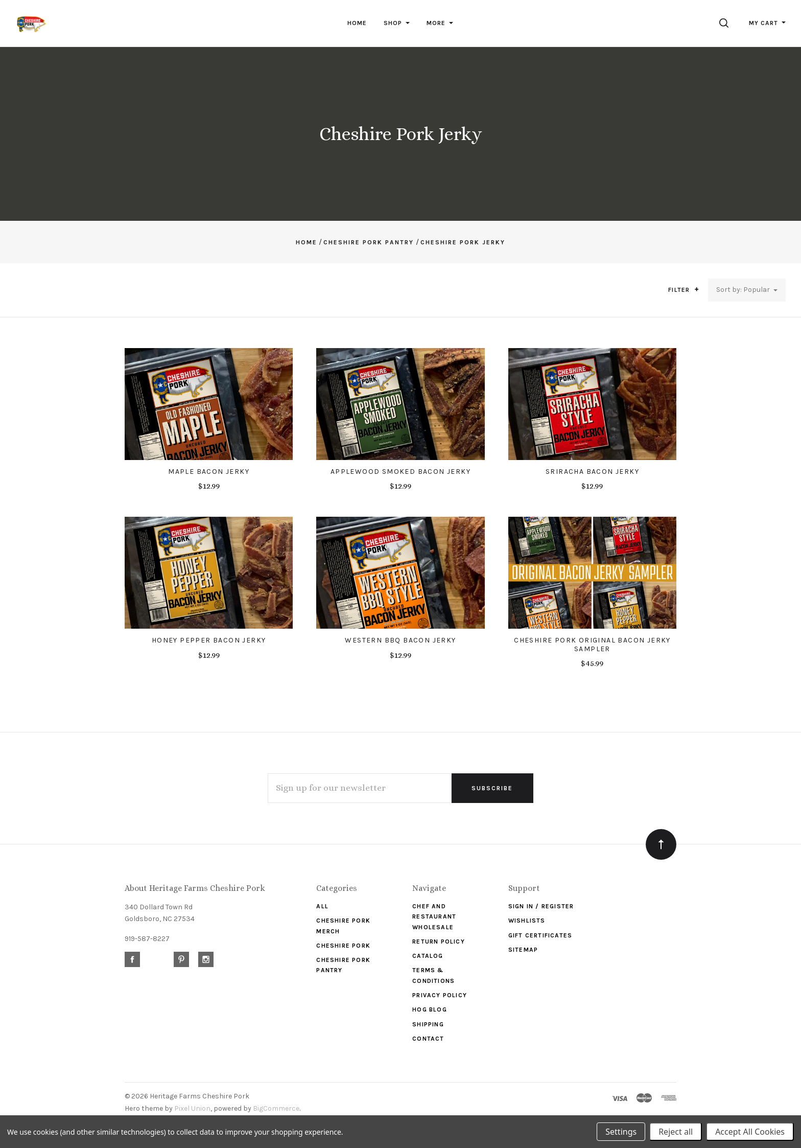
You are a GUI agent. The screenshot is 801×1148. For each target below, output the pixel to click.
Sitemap (523, 949)
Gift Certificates (540, 935)
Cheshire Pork (343, 945)
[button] (696, 289)
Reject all (675, 1131)
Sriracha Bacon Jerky (592, 471)
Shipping (428, 1024)
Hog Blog (429, 1009)
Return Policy (438, 941)
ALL (322, 906)
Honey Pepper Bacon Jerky (209, 640)
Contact (428, 1038)
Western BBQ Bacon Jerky (400, 640)
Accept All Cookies (750, 1131)
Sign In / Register (541, 906)
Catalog (427, 955)
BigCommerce (276, 1108)
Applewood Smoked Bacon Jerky (400, 471)
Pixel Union (192, 1108)
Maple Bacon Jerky (208, 471)
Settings (621, 1131)
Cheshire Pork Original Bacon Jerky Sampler (592, 644)
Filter (683, 290)
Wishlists (527, 920)
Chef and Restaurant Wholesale (434, 917)
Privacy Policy (439, 995)
